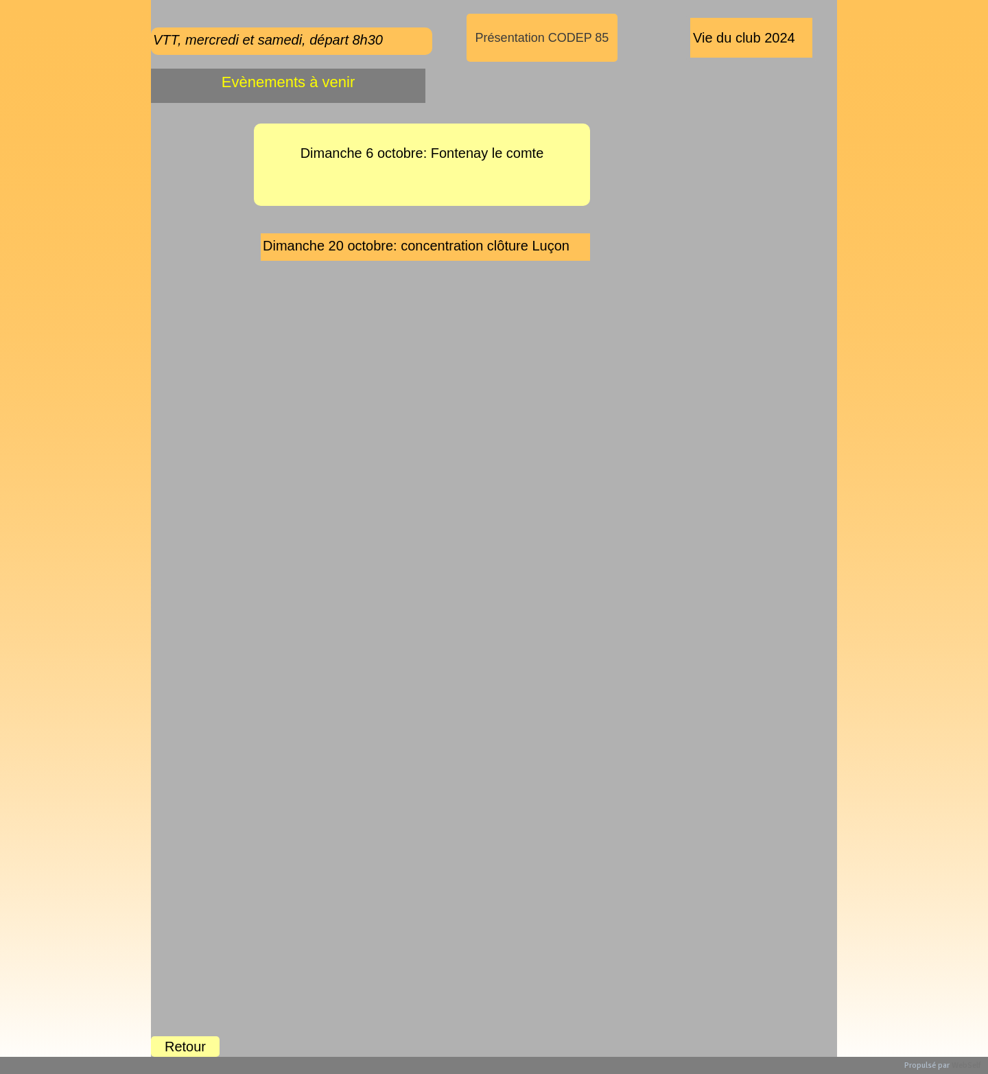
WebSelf (966, 1065)
